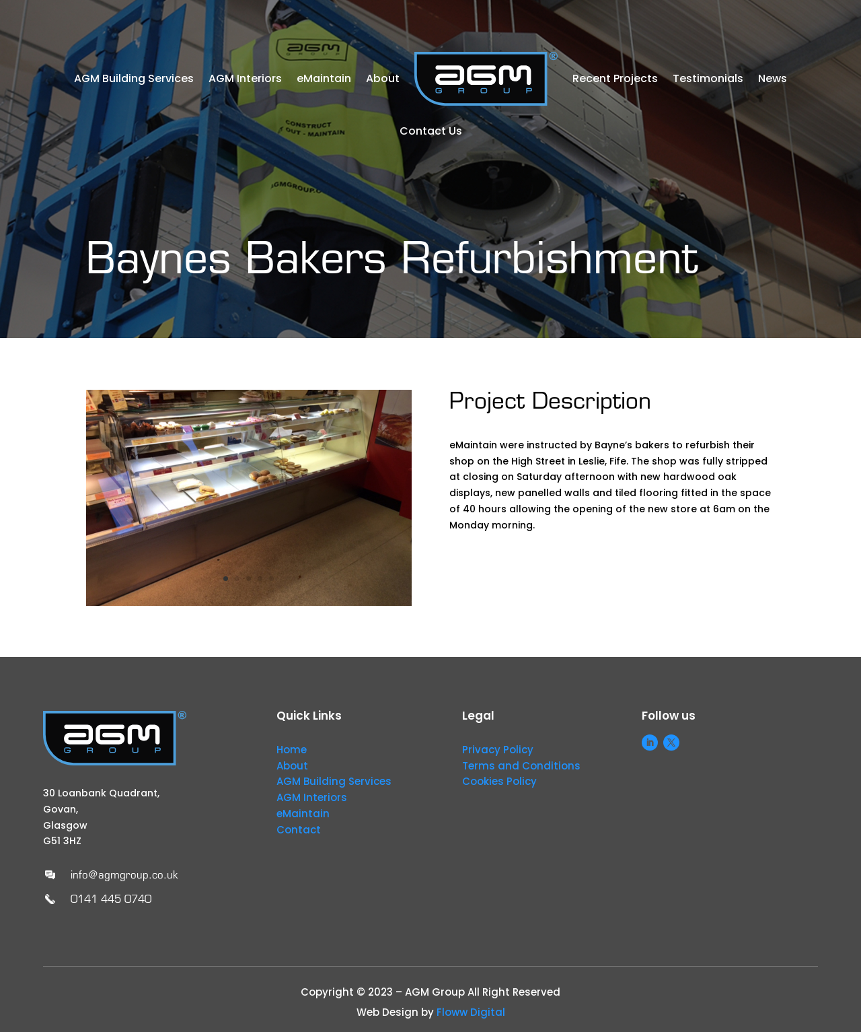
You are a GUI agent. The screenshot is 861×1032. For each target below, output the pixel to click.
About (383, 78)
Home (291, 750)
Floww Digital (471, 1012)
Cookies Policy (499, 781)
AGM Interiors (245, 78)
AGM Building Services (134, 78)
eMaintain (324, 78)
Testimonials (708, 78)
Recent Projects (615, 78)
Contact (298, 830)
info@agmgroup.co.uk (124, 874)
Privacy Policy (497, 750)
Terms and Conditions (521, 766)
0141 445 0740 (111, 899)
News (772, 78)
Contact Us (431, 131)
